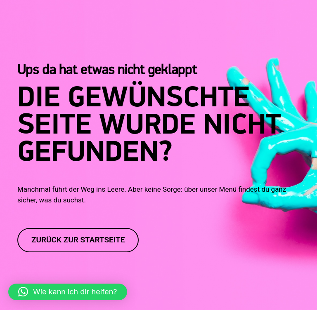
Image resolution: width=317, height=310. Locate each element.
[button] (67, 292)
